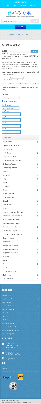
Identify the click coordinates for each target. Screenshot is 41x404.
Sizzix (5, 208)
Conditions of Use (7, 299)
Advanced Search (24, 34)
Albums (5, 171)
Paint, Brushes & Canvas (11, 227)
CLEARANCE (7, 142)
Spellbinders (7, 205)
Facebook (3, 363)
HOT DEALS (7, 149)
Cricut (5, 264)
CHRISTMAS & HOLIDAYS (12, 145)
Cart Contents (23, 5)
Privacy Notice (6, 302)
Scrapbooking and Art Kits (12, 219)
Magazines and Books (10, 253)
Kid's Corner (7, 153)
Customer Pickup (7, 306)
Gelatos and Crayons (10, 230)
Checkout (33, 5)
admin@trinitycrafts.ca (12, 354)
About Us (5, 316)
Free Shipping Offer (8, 334)
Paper (5, 182)
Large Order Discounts (9, 323)
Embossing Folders (9, 164)
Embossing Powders (10, 168)
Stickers (6, 186)
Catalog (12, 34)
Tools (5, 260)
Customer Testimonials (9, 327)
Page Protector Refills (10, 245)
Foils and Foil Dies (9, 157)
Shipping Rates (6, 295)
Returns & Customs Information (12, 313)
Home (8, 5)
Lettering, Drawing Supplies (12, 234)
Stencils (5, 201)
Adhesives (6, 242)
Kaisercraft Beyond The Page (13, 212)
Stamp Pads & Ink (9, 193)
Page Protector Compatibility (11, 330)
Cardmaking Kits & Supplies (12, 216)
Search (35, 51)
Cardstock (6, 175)
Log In (14, 5)
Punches (6, 256)
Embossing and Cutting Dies (12, 160)
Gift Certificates (8, 279)
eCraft (5, 267)
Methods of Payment (8, 309)
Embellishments (8, 197)
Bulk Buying (7, 275)
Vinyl (4, 179)
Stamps (5, 190)
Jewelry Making (8, 238)
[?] (34, 56)
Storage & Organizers (10, 249)
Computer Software (9, 271)
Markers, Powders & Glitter (12, 223)
